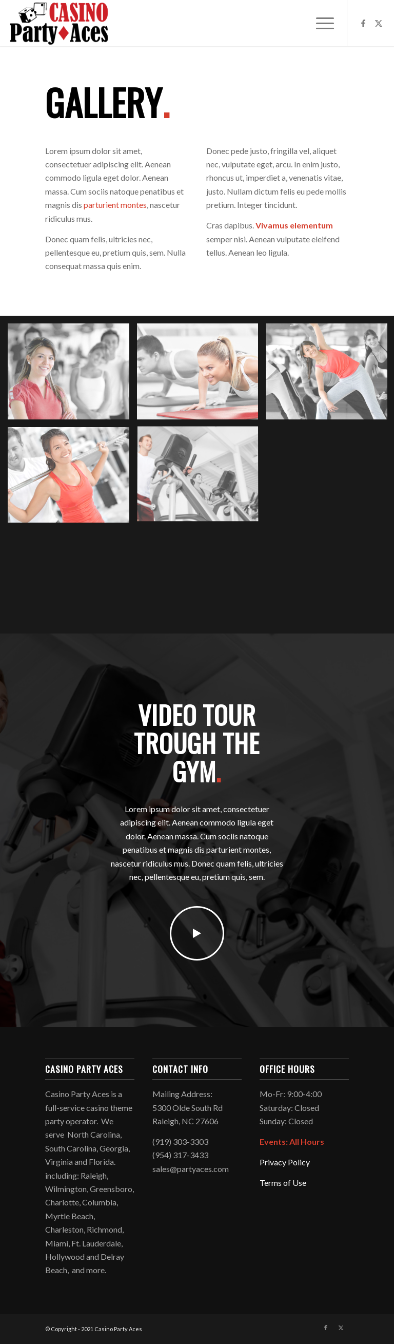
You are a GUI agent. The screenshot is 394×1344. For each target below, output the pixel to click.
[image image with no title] (72, 375)
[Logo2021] (59, 23)
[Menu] (320, 23)
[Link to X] (378, 23)
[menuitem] (320, 23)
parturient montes (115, 204)
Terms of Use (283, 1182)
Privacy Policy (285, 1162)
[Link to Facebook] (363, 23)
